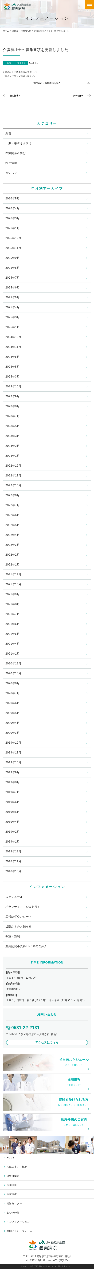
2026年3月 (12, 218)
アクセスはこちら (47, 1042)
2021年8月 (12, 604)
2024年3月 (12, 376)
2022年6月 (12, 515)
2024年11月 (13, 346)
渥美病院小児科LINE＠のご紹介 (26, 946)
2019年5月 (12, 811)
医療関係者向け (15, 153)
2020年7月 (12, 693)
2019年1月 (12, 841)
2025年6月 (12, 287)
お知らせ (11, 172)
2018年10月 (13, 871)
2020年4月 (12, 722)
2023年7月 (12, 416)
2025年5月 (12, 297)
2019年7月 (12, 792)
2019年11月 (13, 752)
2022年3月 (12, 544)
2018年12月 (13, 851)
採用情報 (11, 163)
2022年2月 (12, 554)
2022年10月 (13, 485)
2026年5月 (12, 198)
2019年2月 (12, 831)
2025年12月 (13, 238)
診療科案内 (13, 1176)
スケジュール (14, 896)
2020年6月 (12, 703)
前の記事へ (15, 95)
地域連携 (12, 1194)
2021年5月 (12, 633)
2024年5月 (12, 366)
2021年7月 (12, 614)
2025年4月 (12, 307)
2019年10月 (13, 762)
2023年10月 (13, 386)
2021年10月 (13, 584)
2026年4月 (12, 208)
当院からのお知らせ (21, 31)
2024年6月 (12, 356)
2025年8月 (12, 267)
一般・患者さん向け (18, 143)
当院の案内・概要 (17, 1166)
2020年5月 (12, 712)
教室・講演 (12, 936)
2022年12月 (13, 465)
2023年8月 (12, 406)
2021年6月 (12, 623)
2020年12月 (13, 663)
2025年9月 (12, 257)
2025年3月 (12, 317)
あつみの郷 (13, 1212)
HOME (10, 1157)
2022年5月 (12, 524)
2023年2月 (12, 445)
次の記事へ (78, 95)
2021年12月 (13, 574)
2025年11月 (13, 247)
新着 (8, 133)
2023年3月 (12, 435)
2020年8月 (12, 683)
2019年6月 (12, 802)
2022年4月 (12, 534)
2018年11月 (13, 861)
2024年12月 (13, 337)
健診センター (14, 1203)
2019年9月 (12, 772)
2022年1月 (12, 564)
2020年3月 (12, 732)
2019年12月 (13, 742)
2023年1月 (12, 455)
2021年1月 (12, 653)
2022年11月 (13, 475)
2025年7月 (12, 277)
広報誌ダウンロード (18, 916)
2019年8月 (12, 782)
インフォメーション (18, 1221)
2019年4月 (12, 821)
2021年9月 (12, 594)
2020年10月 (13, 673)
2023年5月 (12, 426)
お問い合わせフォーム (19, 1231)
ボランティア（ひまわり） (23, 906)
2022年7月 (12, 505)
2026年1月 (12, 228)
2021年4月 (12, 643)
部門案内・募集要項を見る (47, 83)
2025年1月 (12, 327)
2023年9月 (12, 396)
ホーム (6, 31)
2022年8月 (12, 495)
